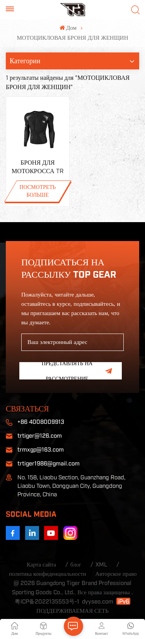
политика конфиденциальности (47, 574)
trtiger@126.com (39, 436)
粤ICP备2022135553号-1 (47, 601)
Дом (68, 28)
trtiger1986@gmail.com (48, 463)
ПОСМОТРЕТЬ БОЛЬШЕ (37, 191)
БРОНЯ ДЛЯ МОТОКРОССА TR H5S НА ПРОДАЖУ (38, 167)
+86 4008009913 (40, 422)
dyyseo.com (97, 601)
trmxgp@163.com (40, 450)
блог (75, 564)
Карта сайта (41, 564)
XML (101, 564)
